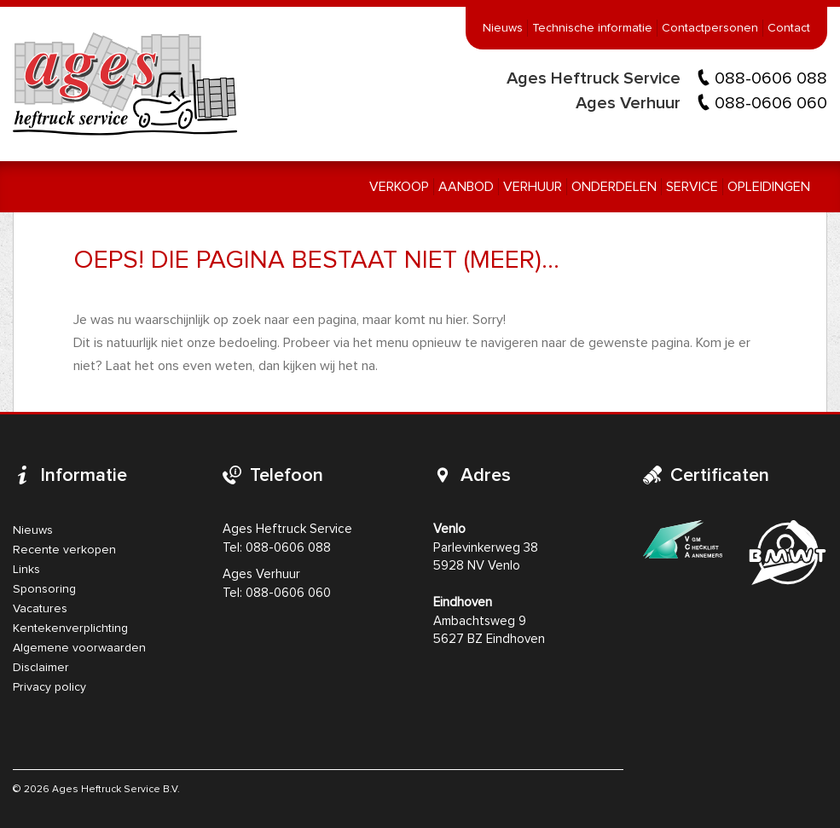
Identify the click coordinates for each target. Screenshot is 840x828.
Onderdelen (614, 187)
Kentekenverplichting (70, 628)
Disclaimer (41, 668)
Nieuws (503, 28)
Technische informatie (592, 28)
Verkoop (399, 187)
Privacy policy (49, 687)
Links (26, 570)
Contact (789, 28)
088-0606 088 (771, 78)
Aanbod (466, 187)
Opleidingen (768, 187)
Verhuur (532, 187)
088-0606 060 (771, 103)
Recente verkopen (64, 550)
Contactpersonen (710, 28)
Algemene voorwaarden (79, 648)
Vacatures (40, 609)
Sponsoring (44, 589)
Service (692, 187)
